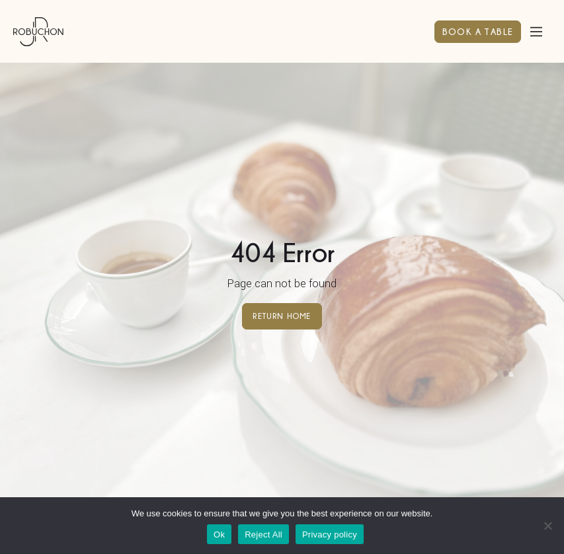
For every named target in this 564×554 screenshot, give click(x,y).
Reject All (263, 534)
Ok (219, 534)
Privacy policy (329, 534)
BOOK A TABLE (478, 31)
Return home (282, 316)
